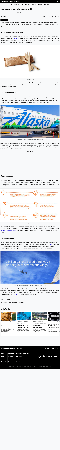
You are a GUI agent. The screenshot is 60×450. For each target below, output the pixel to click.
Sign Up (17, 4)
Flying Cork (48, 366)
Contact (3, 359)
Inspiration (27, 4)
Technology (40, 321)
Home (22, 4)
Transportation (13, 302)
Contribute (4, 361)
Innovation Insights (26, 321)
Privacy (35, 366)
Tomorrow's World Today (22, 353)
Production (46, 4)
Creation (34, 4)
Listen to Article (4, 19)
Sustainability (4, 302)
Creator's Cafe (8, 321)
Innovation (40, 4)
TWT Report (19, 356)
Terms (30, 366)
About (2, 356)
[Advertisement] (30, 161)
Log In (12, 4)
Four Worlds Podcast (21, 361)
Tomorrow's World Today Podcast (25, 359)
